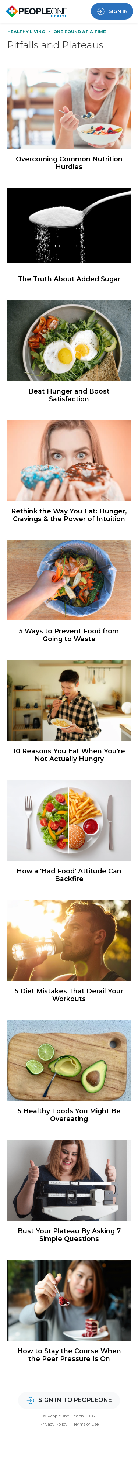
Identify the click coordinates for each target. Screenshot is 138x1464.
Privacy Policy (53, 1424)
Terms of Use (86, 1424)
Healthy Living (26, 31)
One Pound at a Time (79, 31)
